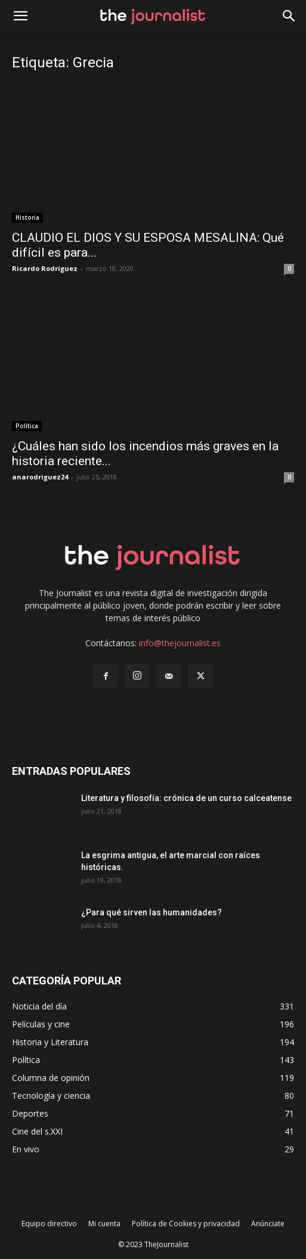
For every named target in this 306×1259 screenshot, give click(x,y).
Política (27, 426)
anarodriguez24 (40, 476)
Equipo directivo (49, 1224)
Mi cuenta (104, 1224)
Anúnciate (268, 1224)
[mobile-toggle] (20, 16)
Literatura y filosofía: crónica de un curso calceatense (186, 798)
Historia (27, 217)
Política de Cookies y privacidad (186, 1224)
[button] (289, 16)
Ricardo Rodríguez (45, 268)
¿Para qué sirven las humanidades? (151, 912)
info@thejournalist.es (180, 643)
